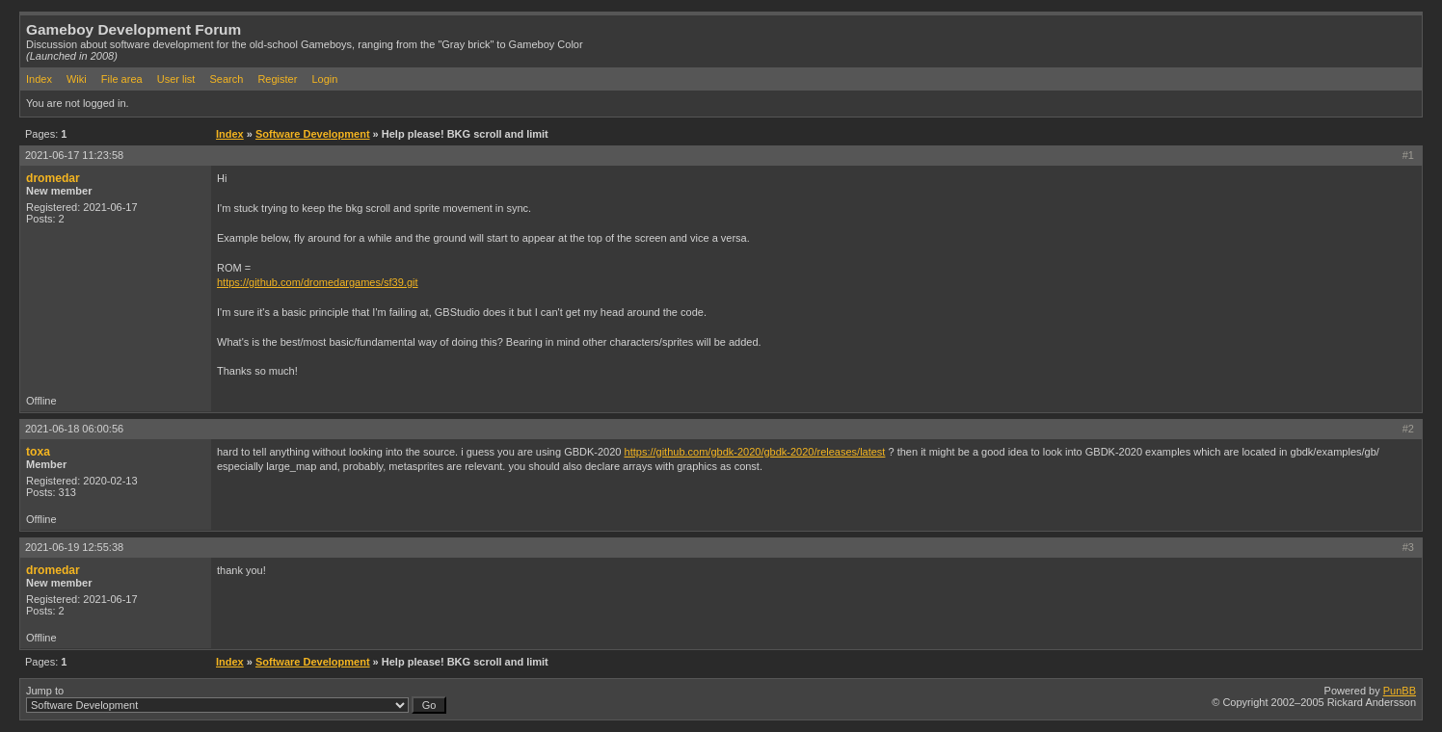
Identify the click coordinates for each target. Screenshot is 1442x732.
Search (226, 79)
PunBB (1399, 690)
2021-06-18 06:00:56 (74, 428)
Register (277, 79)
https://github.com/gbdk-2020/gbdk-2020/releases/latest (755, 452)
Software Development (312, 134)
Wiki (77, 79)
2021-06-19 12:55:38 (74, 547)
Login (324, 79)
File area (122, 79)
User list (176, 79)
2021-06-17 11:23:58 (74, 155)
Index (39, 79)
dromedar (53, 178)
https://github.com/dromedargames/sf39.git (317, 282)
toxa (38, 451)
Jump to (236, 699)
